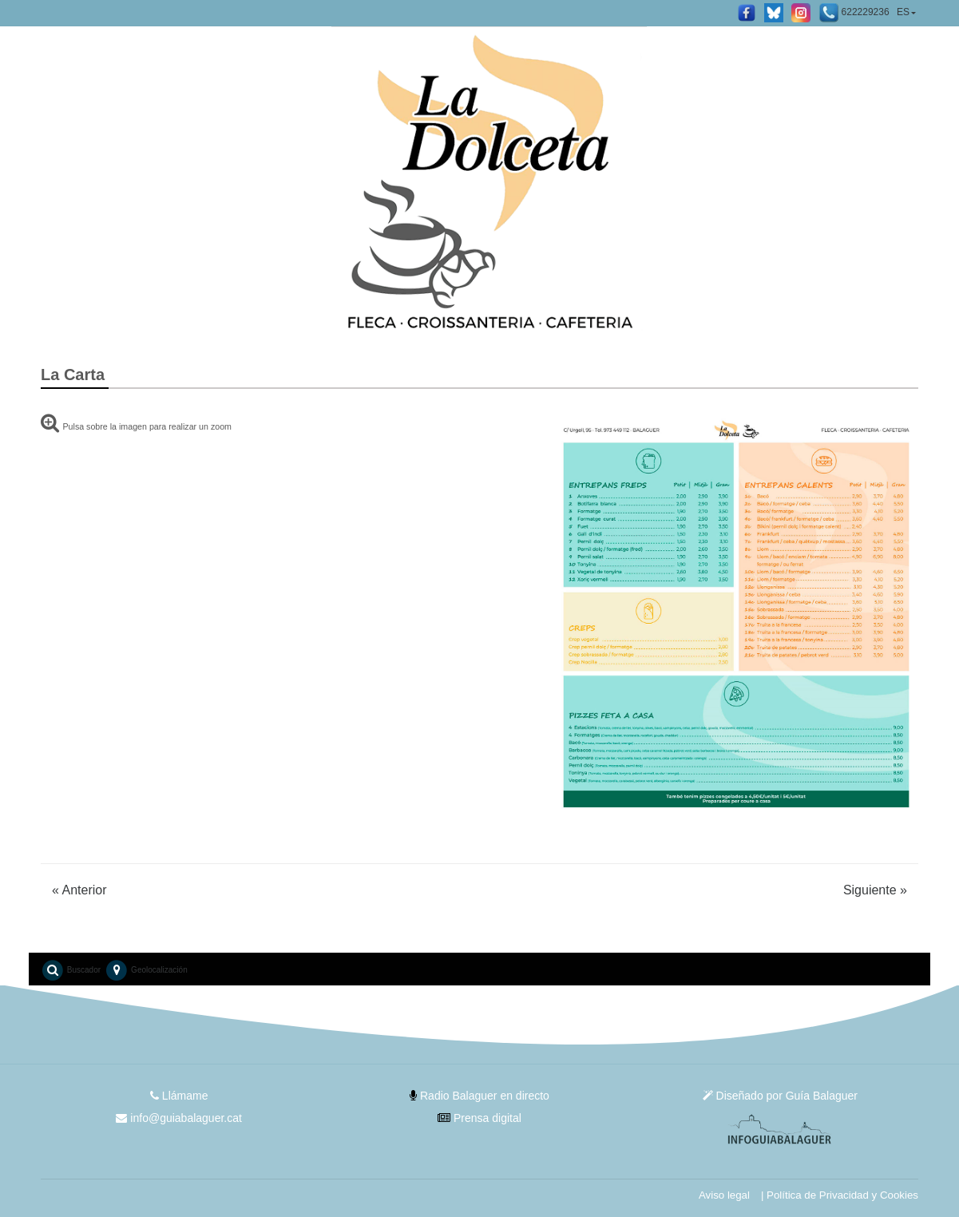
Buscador (71, 970)
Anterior (79, 890)
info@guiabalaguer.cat (178, 1118)
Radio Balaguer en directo (479, 1095)
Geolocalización (146, 970)
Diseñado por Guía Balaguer (780, 1095)
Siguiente (875, 890)
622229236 (853, 12)
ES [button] (903, 12)
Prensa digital (479, 1118)
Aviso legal (724, 1195)
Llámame (179, 1095)
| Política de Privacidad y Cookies (839, 1195)
